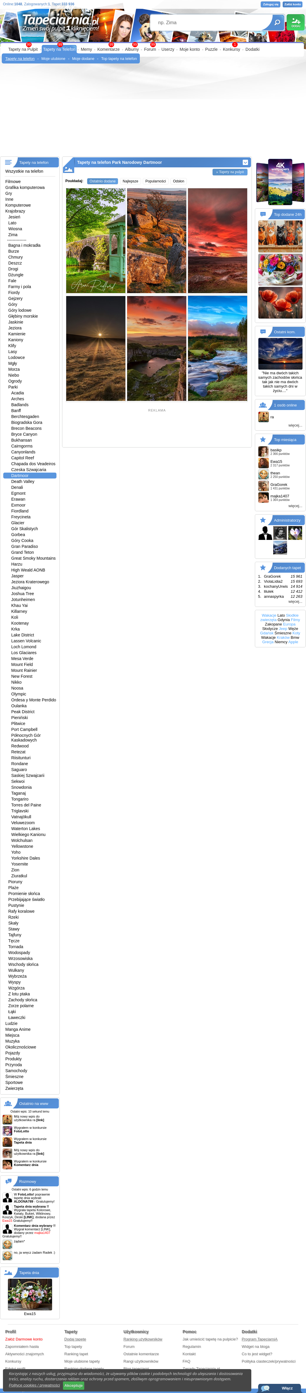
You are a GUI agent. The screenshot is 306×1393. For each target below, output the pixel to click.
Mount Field (22, 664)
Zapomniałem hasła (22, 1346)
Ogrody (15, 381)
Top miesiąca (285, 439)
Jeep (283, 628)
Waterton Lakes (25, 828)
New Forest (22, 676)
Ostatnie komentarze (141, 1354)
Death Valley (22, 481)
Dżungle (15, 274)
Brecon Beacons (26, 428)
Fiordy (14, 292)
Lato (12, 223)
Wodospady (19, 952)
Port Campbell (24, 729)
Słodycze (270, 628)
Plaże (13, 887)
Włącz (287, 1388)
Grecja (267, 642)
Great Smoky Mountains (33, 558)
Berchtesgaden (25, 416)
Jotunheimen (23, 599)
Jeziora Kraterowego (30, 581)
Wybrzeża (17, 976)
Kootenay (20, 623)
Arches (17, 398)
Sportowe (14, 1082)
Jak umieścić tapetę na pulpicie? (210, 1339)
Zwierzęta (14, 1088)
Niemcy (281, 642)
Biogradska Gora (26, 422)
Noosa (17, 688)
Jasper (17, 576)
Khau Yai (19, 605)
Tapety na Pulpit (23, 49)
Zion (15, 870)
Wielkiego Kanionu (28, 834)
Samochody (16, 1070)
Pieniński (19, 717)
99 (153, 45)
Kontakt (189, 1354)
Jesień (14, 217)
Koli (14, 617)
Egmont (18, 493)
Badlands (19, 404)
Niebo (13, 375)
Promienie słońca (24, 893)
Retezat (18, 751)
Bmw (295, 637)
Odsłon (178, 181)
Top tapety (73, 1346)
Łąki (12, 1011)
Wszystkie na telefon (24, 171)
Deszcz (15, 263)
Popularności (155, 181)
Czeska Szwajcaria (28, 469)
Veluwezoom (23, 822)
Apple (293, 642)
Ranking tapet (76, 1354)
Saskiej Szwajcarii (27, 775)
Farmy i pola (19, 286)
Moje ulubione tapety (82, 1361)
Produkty (13, 1058)
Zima (12, 234)
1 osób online (285, 405)
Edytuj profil (15, 1368)
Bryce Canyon (24, 434)
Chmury (15, 257)
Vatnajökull (21, 816)
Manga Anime (18, 1029)
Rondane (19, 763)
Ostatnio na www (33, 1103)
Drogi (13, 269)
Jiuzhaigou (21, 587)
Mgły (12, 363)
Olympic (18, 694)
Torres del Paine (26, 805)
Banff (16, 410)
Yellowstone (22, 846)
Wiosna (15, 228)
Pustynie (16, 905)
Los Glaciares (24, 652)
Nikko (16, 682)
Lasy (12, 351)
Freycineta (20, 517)
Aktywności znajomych (24, 1354)
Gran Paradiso (24, 546)
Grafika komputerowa (25, 187)
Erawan (18, 499)
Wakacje (269, 615)
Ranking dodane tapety (84, 1368)
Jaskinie (15, 322)
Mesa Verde (22, 658)
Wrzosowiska (20, 958)
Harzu (16, 564)
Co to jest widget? (257, 1354)
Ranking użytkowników (143, 1339)
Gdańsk (266, 633)
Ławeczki (16, 1017)
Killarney (19, 611)
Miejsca (12, 1035)
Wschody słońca (23, 964)
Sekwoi (18, 781)
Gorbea (18, 534)
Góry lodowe (20, 310)
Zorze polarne (21, 1005)
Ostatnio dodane (103, 181)
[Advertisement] (153, 112)
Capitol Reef (22, 457)
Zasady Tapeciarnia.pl (201, 1368)
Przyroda (13, 1064)
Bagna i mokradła (24, 245)
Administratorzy (287, 520)
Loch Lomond (23, 646)
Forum (150, 49)
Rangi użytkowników (141, 1361)
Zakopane (273, 624)
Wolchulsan (22, 840)
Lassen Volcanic (26, 640)
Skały (13, 923)
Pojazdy (12, 1053)
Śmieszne (14, 1076)
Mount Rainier (24, 670)
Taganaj (18, 793)
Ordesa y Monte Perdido (33, 700)
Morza (14, 369)
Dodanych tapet (287, 568)
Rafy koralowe (21, 911)
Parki (13, 387)
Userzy (167, 49)
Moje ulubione (53, 58)
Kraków (283, 637)
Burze (13, 251)
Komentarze (108, 49)
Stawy (14, 929)
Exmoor (18, 505)
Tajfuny (14, 935)
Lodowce (16, 357)
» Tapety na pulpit (230, 171)
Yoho (15, 852)
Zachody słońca (22, 999)
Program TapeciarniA (260, 1339)
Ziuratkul (19, 875)
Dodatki (252, 49)
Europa (289, 624)
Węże (293, 628)
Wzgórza (16, 988)
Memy (86, 49)
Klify (12, 345)
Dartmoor (19, 475)
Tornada (15, 946)
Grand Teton (22, 552)
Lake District (22, 635)
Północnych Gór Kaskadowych (26, 737)
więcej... (295, 425)
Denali (17, 487)
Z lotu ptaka (19, 994)
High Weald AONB (28, 570)
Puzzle (211, 49)
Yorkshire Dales (25, 858)
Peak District (23, 711)
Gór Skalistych (24, 528)
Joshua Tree (22, 593)
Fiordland (19, 511)
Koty (296, 633)
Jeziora (15, 328)
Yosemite (19, 864)
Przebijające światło (26, 899)
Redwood (20, 746)
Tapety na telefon (20, 58)
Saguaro (19, 769)
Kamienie (16, 333)
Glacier (17, 522)
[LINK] (45, 1229)
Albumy (132, 49)
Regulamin (192, 1346)
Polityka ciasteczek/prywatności (269, 1361)
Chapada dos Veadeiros (33, 463)
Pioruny (15, 881)
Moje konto (189, 49)
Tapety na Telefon (59, 49)
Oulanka (19, 705)
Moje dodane (83, 58)
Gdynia (284, 620)
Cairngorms (22, 446)
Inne (9, 199)
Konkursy (231, 49)
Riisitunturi (20, 757)
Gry (8, 193)
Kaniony (15, 339)
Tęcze (14, 940)
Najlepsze (130, 181)
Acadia (17, 393)
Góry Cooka (22, 540)
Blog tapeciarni (136, 1368)
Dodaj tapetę (75, 1339)
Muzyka (12, 1041)
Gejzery (15, 298)
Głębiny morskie (23, 316)
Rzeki (13, 917)
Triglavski (20, 811)
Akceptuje (73, 1385)
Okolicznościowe (20, 1047)
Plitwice (18, 723)
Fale (12, 280)
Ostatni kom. (285, 332)
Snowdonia (21, 787)
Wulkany (16, 970)
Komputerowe (18, 205)
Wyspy (14, 982)
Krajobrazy (15, 211)
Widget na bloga (256, 1346)
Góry (12, 304)
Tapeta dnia (29, 1272)
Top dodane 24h (288, 214)
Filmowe (13, 181)
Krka (15, 629)
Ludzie (11, 1023)
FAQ (186, 1361)
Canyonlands (23, 452)
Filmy (295, 620)
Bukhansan (21, 440)
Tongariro (19, 799)
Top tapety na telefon (119, 58)
